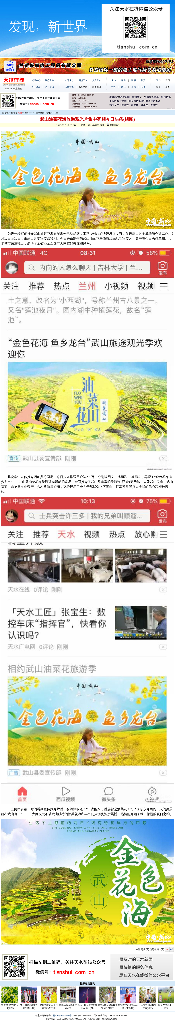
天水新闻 (40, 113)
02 (171, 949)
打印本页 (113, 125)
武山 (49, 113)
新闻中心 (29, 113)
